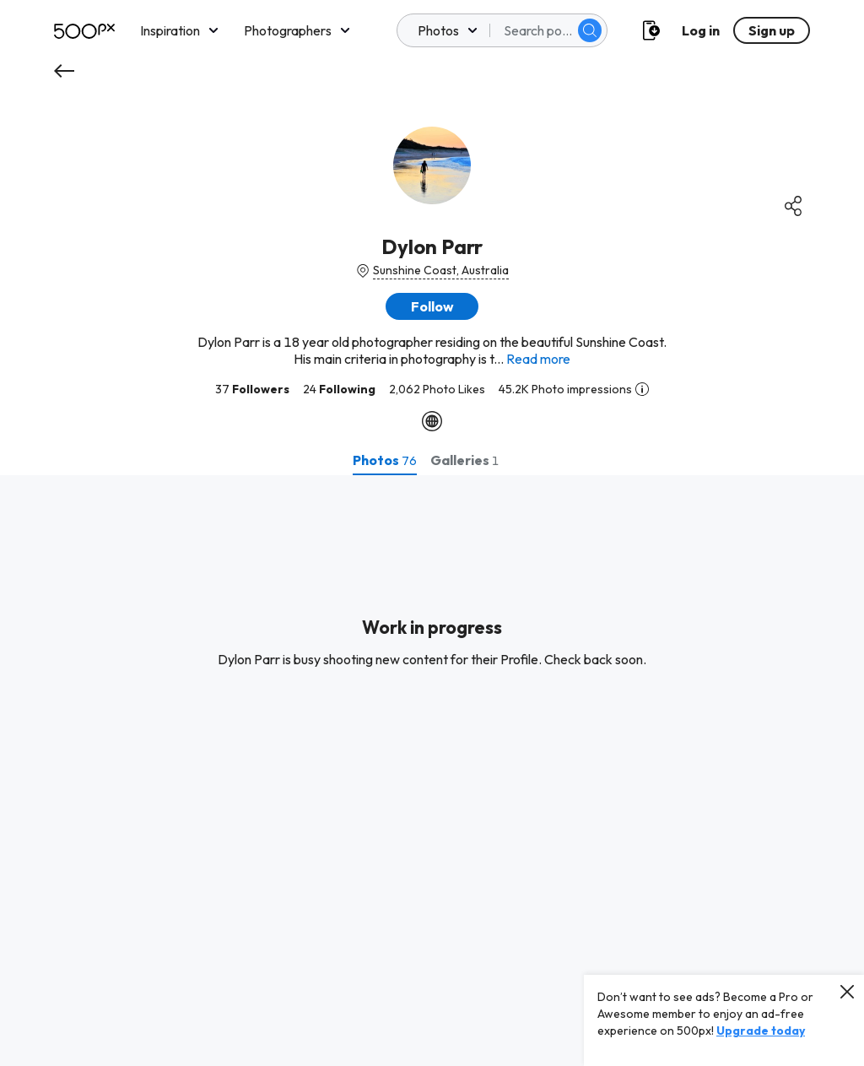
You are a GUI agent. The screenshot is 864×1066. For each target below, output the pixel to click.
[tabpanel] (432, 770)
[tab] (385, 460)
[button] (432, 306)
